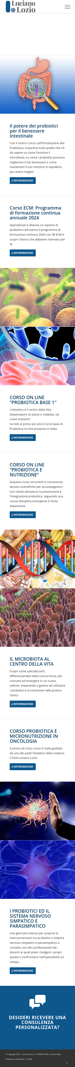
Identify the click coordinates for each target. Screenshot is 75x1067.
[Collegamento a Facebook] (66, 1063)
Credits (29, 1059)
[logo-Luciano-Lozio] (31, 6)
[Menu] (65, 6)
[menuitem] (65, 6)
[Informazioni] (23, 180)
